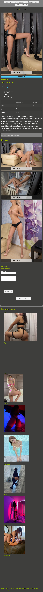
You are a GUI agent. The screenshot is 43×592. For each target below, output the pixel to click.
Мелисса (6, 434)
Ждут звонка (13, 2)
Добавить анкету (20, 4)
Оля (5, 312)
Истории (37, 2)
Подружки (6, 343)
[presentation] (10, 286)
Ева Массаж (7, 555)
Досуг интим (4, 588)
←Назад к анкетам (23, 298)
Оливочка (6, 373)
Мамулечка (7, 464)
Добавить (8, 291)
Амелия (6, 494)
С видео (31, 2)
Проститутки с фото (13, 589)
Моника (6, 403)
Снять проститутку (13, 588)
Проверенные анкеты (22, 2)
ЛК (26, 4)
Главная (6, 2)
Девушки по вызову (24, 588)
